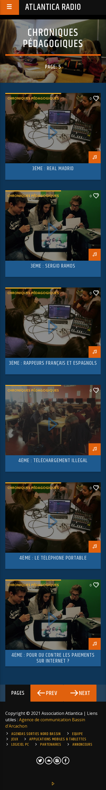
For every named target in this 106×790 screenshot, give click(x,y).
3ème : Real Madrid (53, 168)
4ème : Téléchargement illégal (53, 460)
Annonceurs (82, 745)
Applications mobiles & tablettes (57, 739)
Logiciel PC (20, 745)
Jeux (14, 739)
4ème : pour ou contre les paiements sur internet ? (53, 658)
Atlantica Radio (53, 7)
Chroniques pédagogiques (33, 98)
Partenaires (50, 745)
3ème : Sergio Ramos (53, 266)
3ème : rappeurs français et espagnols (53, 363)
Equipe (77, 734)
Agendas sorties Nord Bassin (36, 734)
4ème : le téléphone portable (52, 558)
